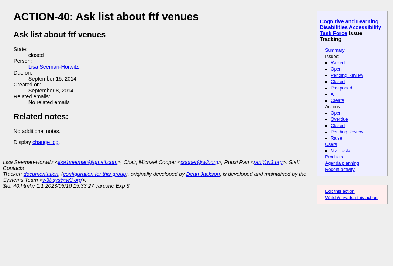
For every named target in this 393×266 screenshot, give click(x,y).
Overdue (339, 119)
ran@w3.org (268, 162)
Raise (336, 138)
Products (334, 157)
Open (336, 69)
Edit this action (340, 191)
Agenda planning (342, 163)
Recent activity (340, 169)
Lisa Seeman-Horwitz (53, 67)
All (333, 94)
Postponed (341, 88)
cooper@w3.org (199, 162)
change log (45, 142)
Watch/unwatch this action (351, 197)
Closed (338, 81)
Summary (334, 50)
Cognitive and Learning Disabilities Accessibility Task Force (351, 27)
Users (331, 144)
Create (337, 100)
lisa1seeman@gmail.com (87, 162)
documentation (41, 174)
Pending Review (347, 75)
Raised (338, 62)
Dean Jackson (203, 174)
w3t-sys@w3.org (62, 180)
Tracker (342, 150)
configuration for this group (94, 174)
